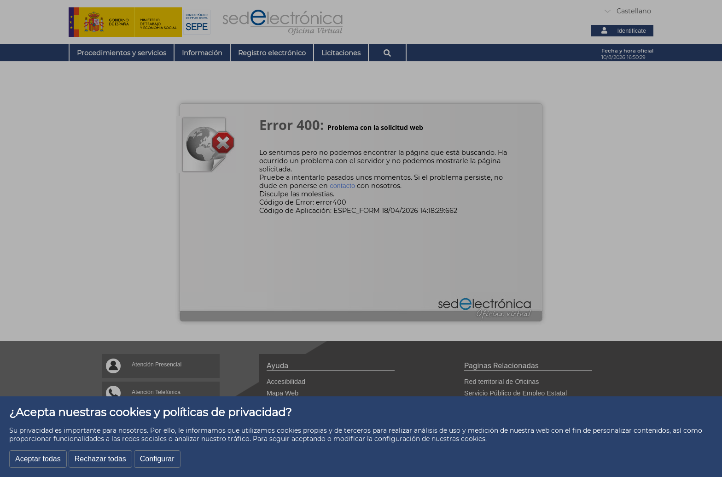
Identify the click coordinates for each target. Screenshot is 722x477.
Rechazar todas (100, 459)
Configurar (157, 459)
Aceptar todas (38, 459)
